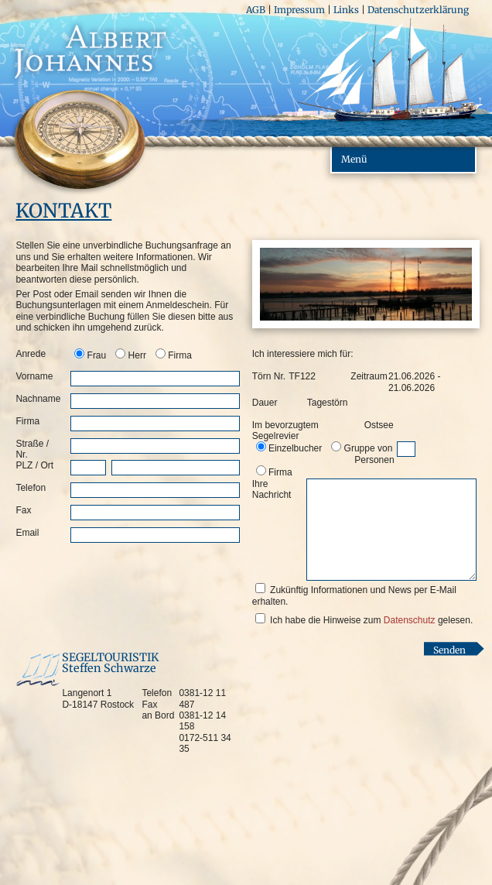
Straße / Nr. (32, 449)
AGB (255, 9)
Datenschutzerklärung (418, 9)
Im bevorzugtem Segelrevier (285, 430)
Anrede (30, 353)
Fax (23, 510)
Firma (180, 355)
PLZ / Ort (34, 465)
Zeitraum (362, 376)
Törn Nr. (268, 376)
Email (27, 532)
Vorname (34, 376)
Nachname (37, 398)
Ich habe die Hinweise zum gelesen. (371, 620)
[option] (90, 354)
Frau (97, 355)
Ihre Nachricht (272, 489)
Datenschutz (410, 620)
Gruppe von (362, 454)
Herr (137, 355)
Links (346, 9)
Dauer (265, 402)
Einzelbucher (295, 448)
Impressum (299, 9)
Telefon (30, 487)
